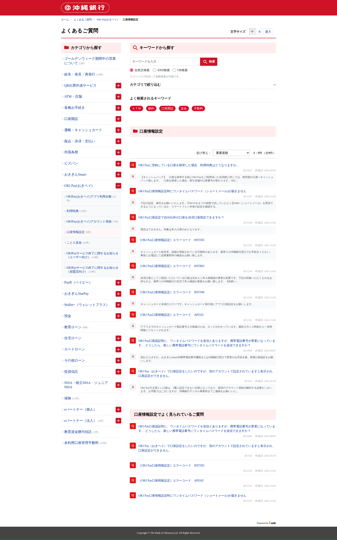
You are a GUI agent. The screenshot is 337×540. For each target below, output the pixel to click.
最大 (268, 31)
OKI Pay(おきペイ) (107, 19)
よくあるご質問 (83, 19)
